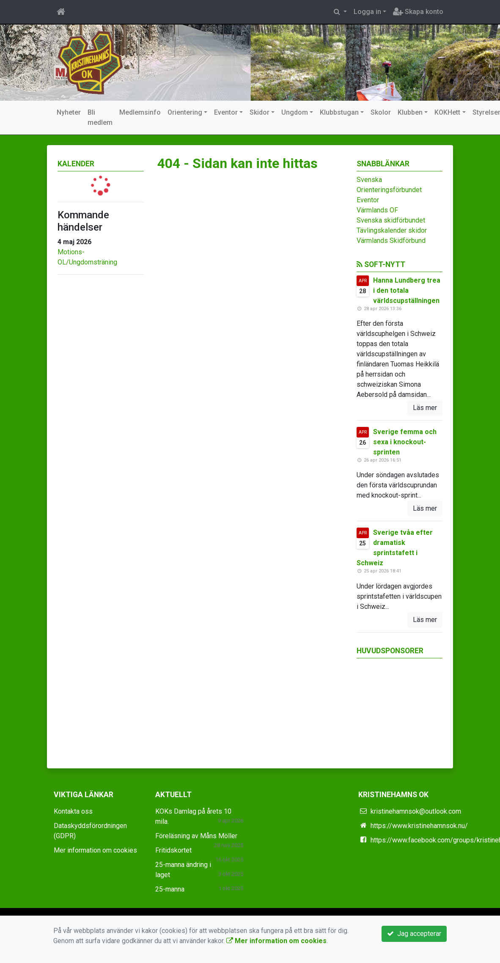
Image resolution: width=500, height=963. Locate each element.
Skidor (259, 112)
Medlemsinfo (140, 112)
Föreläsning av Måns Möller (196, 836)
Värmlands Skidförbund (391, 241)
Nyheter (69, 112)
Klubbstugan (339, 112)
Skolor (381, 112)
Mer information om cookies (95, 850)
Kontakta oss (73, 811)
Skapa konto (418, 12)
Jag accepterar (414, 934)
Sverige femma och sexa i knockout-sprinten (405, 442)
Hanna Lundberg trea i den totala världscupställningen (406, 290)
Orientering (185, 112)
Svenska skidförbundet (391, 220)
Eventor (226, 112)
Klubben (410, 112)
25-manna (169, 889)
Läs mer (425, 408)
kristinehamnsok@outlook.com (416, 811)
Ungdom (294, 112)
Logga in (367, 12)
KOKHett (447, 112)
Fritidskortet (173, 850)
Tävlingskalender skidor (392, 230)
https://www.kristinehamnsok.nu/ (419, 826)
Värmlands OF (377, 210)
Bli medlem (100, 117)
